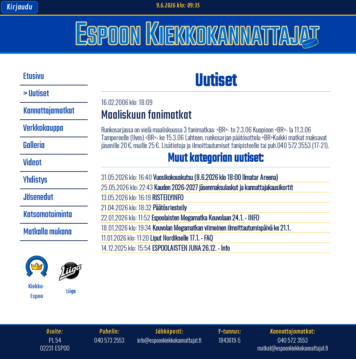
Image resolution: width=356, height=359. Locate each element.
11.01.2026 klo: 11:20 (157, 238)
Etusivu (33, 77)
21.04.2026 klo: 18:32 (144, 207)
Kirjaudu (19, 7)
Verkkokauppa (43, 128)
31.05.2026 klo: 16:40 (189, 177)
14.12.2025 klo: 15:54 (165, 248)
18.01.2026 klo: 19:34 (195, 227)
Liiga (71, 277)
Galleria (34, 146)
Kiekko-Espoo (36, 277)
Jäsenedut (38, 197)
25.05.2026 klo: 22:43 (197, 187)
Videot (32, 163)
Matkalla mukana (47, 232)
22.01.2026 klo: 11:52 (180, 217)
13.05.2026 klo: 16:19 (142, 197)
